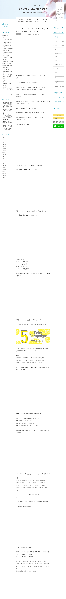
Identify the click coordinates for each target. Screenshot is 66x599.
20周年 (4, 35)
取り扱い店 (27, 582)
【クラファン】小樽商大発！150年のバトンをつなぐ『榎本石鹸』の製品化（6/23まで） (8, 105)
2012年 (4, 163)
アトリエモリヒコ (42, 351)
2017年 (4, 154)
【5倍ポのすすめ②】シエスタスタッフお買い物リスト (30, 187)
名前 (18, 415)
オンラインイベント (7, 39)
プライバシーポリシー (29, 587)
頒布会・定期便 (6, 89)
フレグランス (58, 53)
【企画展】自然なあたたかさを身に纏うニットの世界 (30, 240)
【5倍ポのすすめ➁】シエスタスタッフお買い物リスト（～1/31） (25, 386)
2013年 (4, 162)
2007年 (4, 173)
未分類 (4, 80)
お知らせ (18, 34)
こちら (28, 146)
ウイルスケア (58, 68)
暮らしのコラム (6, 75)
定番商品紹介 (6, 71)
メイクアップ (58, 49)
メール (19, 421)
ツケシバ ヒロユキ (26, 34)
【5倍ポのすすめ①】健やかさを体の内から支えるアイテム (32, 184)
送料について (36, 582)
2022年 (4, 144)
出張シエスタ (6, 65)
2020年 (4, 148)
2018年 (4, 152)
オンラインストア (7, 42)
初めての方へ (57, 32)
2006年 (4, 175)
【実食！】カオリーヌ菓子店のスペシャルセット (29, 189)
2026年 (4, 137)
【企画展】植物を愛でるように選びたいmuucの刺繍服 (30, 237)
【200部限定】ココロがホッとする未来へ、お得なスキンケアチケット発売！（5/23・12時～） (8, 116)
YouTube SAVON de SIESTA (24, 332)
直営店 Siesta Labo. (7, 83)
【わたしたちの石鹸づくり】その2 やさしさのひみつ (41, 386)
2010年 (4, 167)
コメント (19, 399)
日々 (4, 73)
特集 (4, 82)
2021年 (4, 146)
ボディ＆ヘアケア (59, 45)
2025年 (4, 139)
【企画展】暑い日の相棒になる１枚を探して (7, 122)
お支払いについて (46, 582)
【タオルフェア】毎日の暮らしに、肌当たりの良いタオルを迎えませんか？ (7, 127)
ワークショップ (6, 61)
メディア (5, 59)
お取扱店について (7, 45)
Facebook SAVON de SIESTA (25, 334)
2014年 (4, 160)
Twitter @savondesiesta (23, 329)
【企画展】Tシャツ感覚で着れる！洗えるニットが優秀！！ (32, 242)
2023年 (4, 143)
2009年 (4, 169)
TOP (5, 582)
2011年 (4, 165)
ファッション (58, 60)
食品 (56, 72)
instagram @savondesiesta (24, 327)
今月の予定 (5, 63)
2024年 (4, 141)
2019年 (4, 150)
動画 (4, 67)
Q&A (4, 37)
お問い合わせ (40, 587)
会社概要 (20, 582)
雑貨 (56, 57)
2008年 (4, 171)
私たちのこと (11, 582)
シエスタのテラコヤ (7, 52)
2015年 (4, 158)
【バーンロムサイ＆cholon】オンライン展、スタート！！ (7, 111)
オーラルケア (58, 64)
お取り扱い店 (58, 118)
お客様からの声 (6, 48)
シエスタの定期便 (59, 86)
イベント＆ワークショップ (59, 81)
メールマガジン (59, 115)
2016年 (4, 156)
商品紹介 (5, 69)
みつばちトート (6, 57)
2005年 (4, 177)
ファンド (5, 55)
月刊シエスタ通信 (7, 76)
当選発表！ (19, 62)
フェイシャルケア (59, 41)
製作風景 (5, 87)
